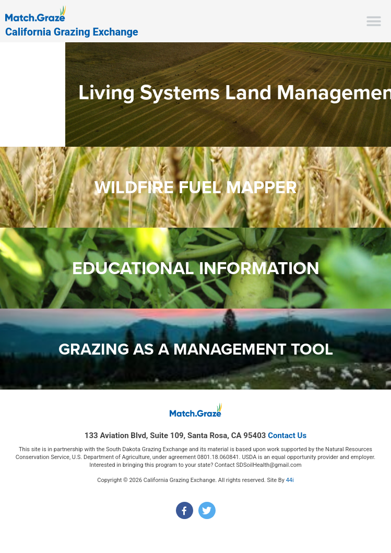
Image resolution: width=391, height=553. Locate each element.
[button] (374, 21)
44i (290, 480)
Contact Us (287, 435)
